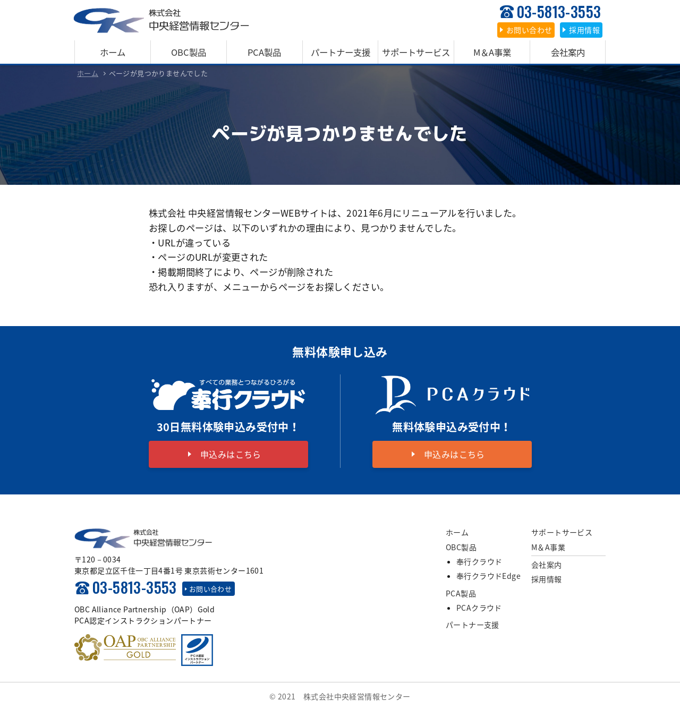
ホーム (112, 51)
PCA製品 (264, 51)
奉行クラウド (479, 560)
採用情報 (546, 578)
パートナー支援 (340, 51)
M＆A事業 (491, 51)
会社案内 (568, 51)
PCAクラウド (479, 606)
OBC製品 (188, 51)
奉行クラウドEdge (488, 574)
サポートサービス (416, 51)
